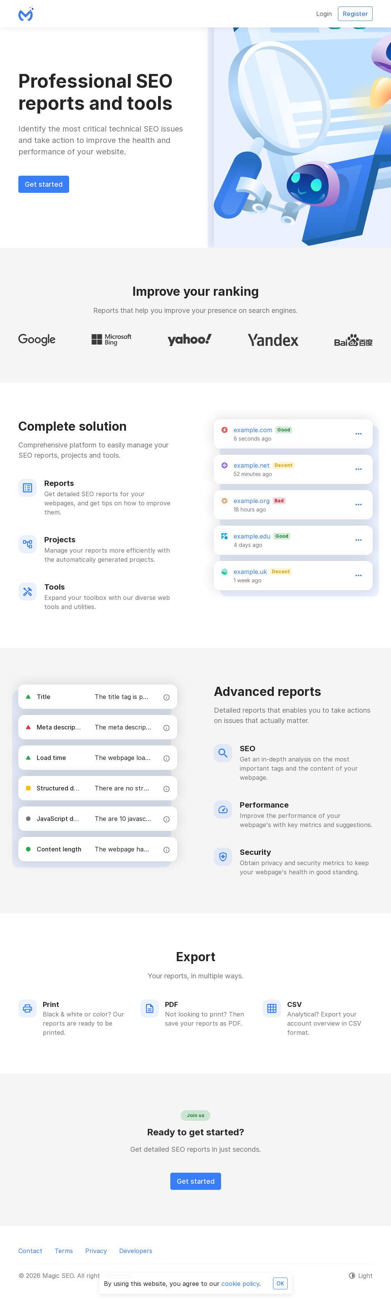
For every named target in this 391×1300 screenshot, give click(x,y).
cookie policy (240, 1283)
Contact (30, 1251)
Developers (135, 1251)
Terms (64, 1251)
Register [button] (355, 14)
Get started (44, 184)
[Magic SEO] (26, 13)
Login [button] (324, 14)
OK (280, 1283)
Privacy (96, 1251)
